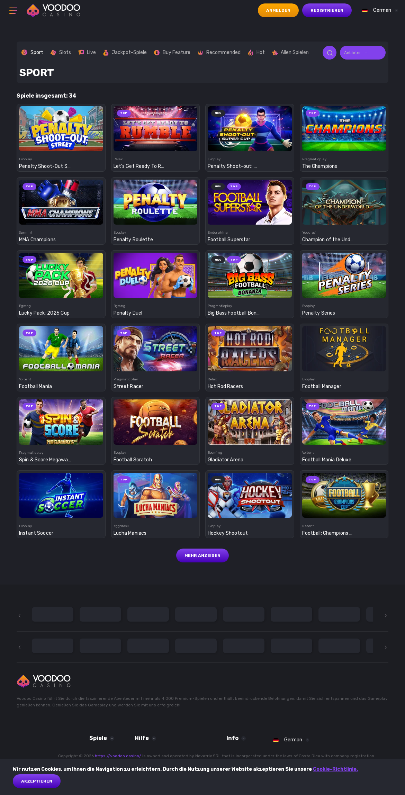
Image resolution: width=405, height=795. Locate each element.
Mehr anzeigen (202, 555)
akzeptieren (36, 781)
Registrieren (326, 10)
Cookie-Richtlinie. (335, 769)
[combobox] (378, 10)
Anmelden (278, 10)
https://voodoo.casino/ (118, 755)
